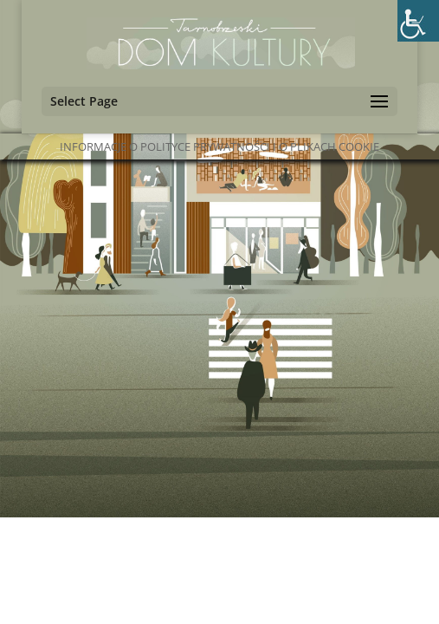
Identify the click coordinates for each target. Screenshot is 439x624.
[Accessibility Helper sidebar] (418, 21)
